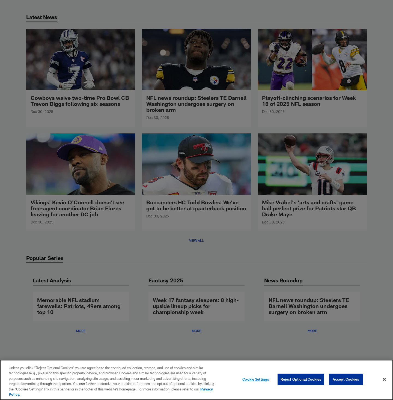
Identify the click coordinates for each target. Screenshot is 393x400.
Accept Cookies (346, 379)
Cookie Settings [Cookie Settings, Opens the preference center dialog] (255, 379)
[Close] (384, 380)
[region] (196, 380)
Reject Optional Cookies (301, 379)
